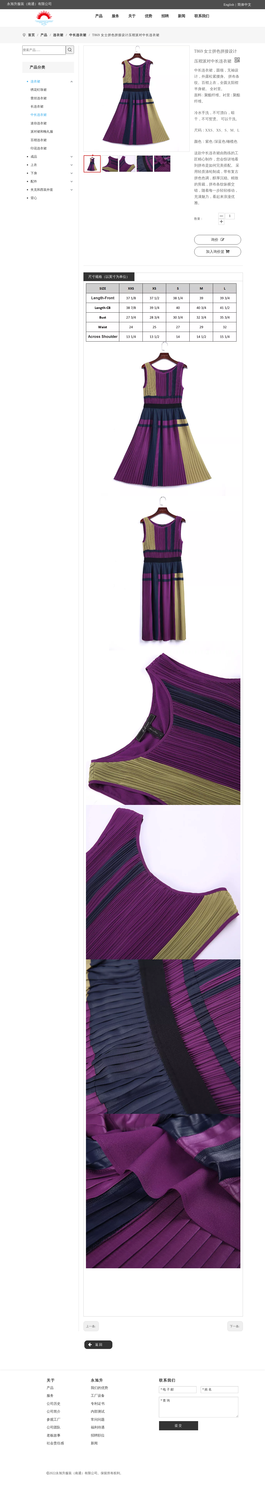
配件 (34, 181)
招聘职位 (98, 1435)
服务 (50, 1395)
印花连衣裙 (39, 148)
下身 (34, 173)
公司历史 (53, 1403)
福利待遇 (98, 1427)
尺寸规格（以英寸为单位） (109, 277)
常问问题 (98, 1419)
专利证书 (98, 1403)
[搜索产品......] (44, 50)
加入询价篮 (217, 251)
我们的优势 (99, 1388)
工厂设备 (98, 1395)
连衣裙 (35, 81)
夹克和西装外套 (42, 189)
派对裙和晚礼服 (42, 131)
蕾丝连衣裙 (39, 98)
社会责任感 (55, 1443)
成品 (34, 156)
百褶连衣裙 (39, 140)
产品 (50, 1388)
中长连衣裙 (39, 115)
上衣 (34, 165)
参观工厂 (53, 1419)
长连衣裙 (37, 106)
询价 (217, 240)
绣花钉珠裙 (39, 89)
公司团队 (53, 1427)
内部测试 (98, 1411)
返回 (95, 1344)
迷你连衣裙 (39, 123)
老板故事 (53, 1435)
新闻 (94, 1443)
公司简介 (53, 1411)
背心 (34, 198)
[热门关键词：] (70, 50)
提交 (178, 1425)
